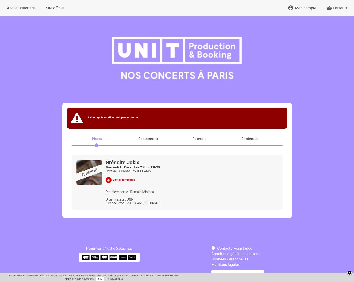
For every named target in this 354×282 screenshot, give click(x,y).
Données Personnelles (229, 259)
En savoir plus (114, 279)
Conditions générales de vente (236, 254)
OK (100, 279)
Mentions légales (225, 264)
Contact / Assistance (234, 248)
